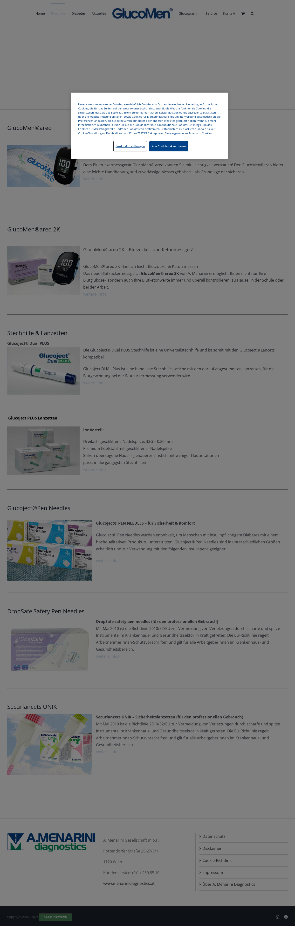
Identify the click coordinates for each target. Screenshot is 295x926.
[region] (149, 126)
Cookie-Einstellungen (130, 146)
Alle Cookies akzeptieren (169, 146)
